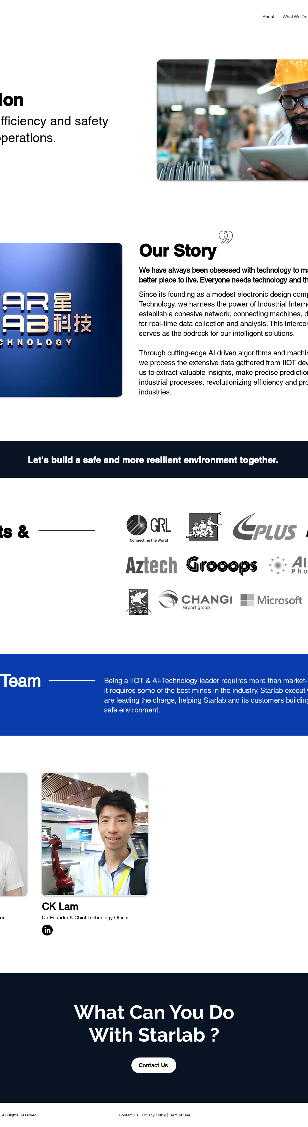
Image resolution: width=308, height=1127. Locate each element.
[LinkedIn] (47, 930)
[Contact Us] (153, 1065)
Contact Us (128, 1115)
